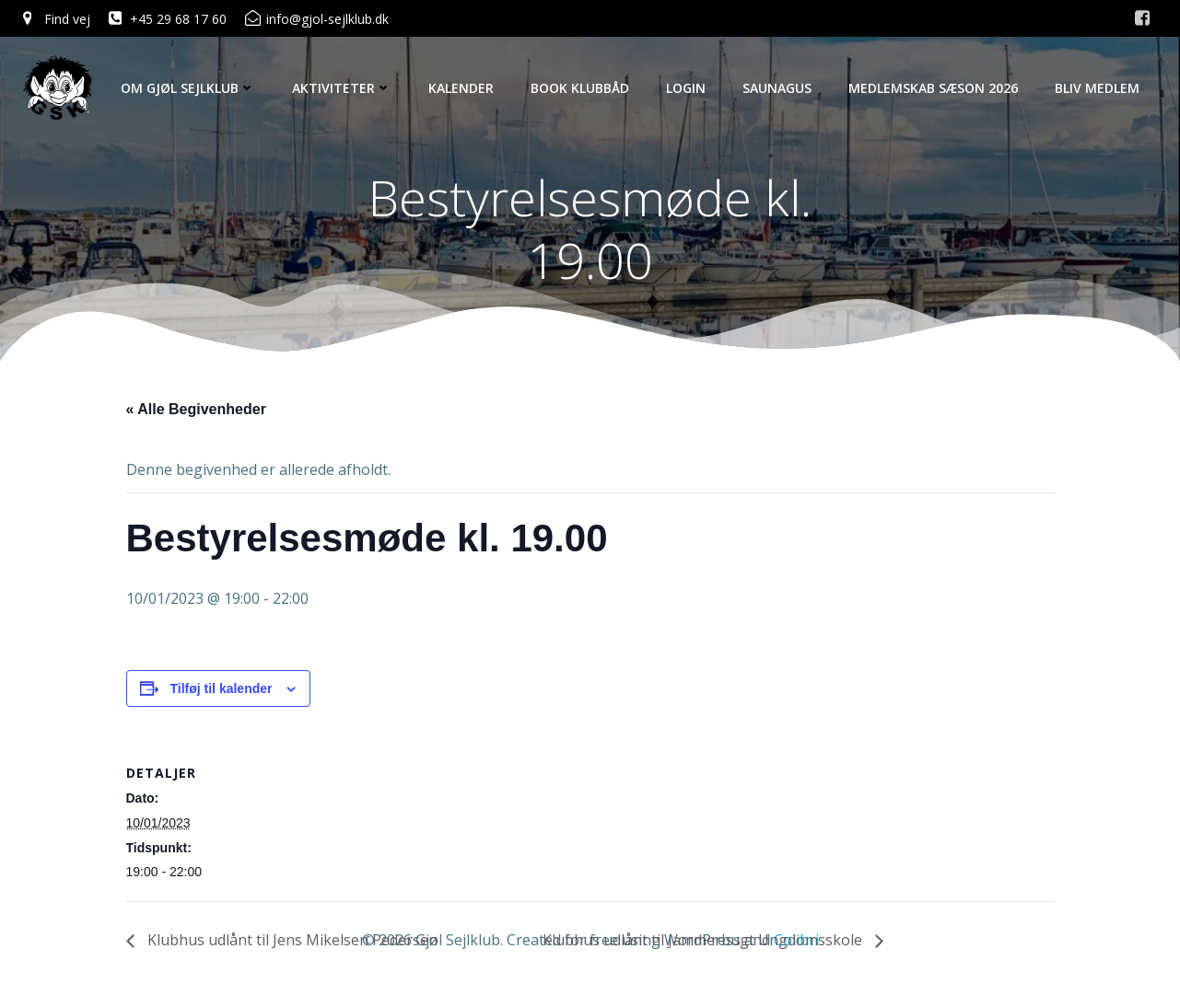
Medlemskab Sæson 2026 (933, 88)
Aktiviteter (341, 88)
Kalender (461, 88)
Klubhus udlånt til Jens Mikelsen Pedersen (291, 940)
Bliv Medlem (1097, 88)
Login (686, 88)
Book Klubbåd (580, 88)
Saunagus (777, 88)
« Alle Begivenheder (196, 409)
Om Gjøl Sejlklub (188, 88)
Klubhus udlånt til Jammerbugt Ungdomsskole (704, 940)
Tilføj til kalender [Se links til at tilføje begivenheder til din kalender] (221, 688)
